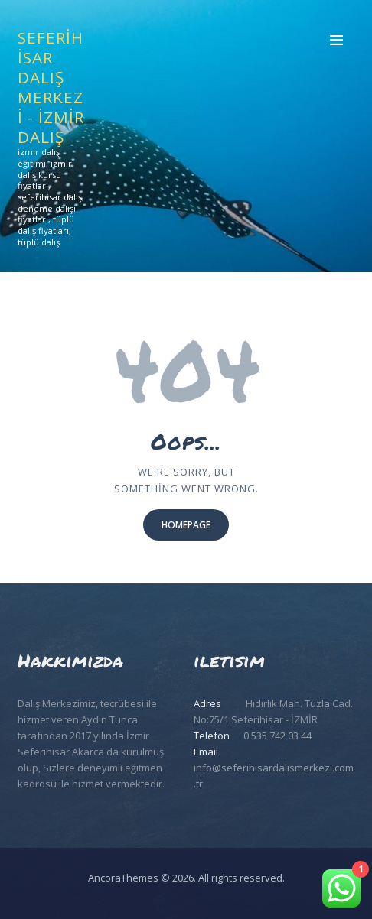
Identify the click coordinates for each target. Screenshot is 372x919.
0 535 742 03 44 (277, 735)
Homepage (186, 524)
